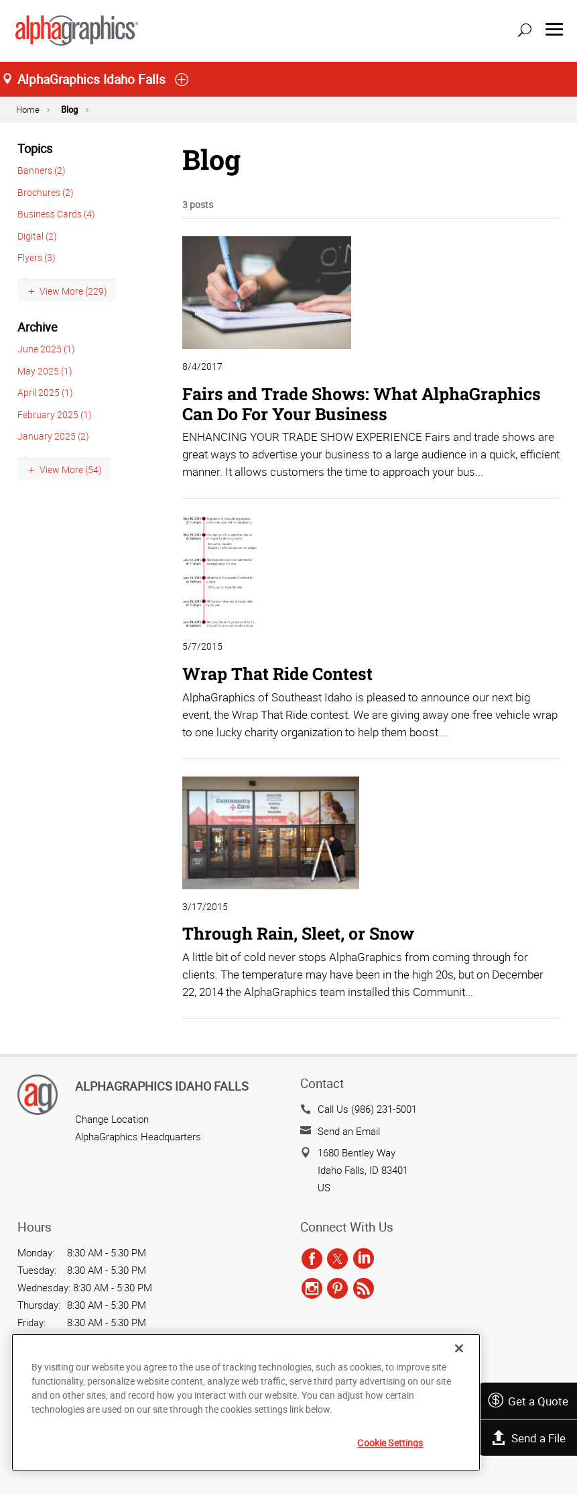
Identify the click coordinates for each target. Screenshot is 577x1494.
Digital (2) (37, 236)
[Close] (459, 1348)
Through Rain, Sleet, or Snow (298, 933)
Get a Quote (527, 1401)
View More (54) (71, 469)
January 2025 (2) (53, 436)
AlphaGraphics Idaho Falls (162, 1086)
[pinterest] (337, 1288)
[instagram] (312, 1288)
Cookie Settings (390, 1442)
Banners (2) (41, 170)
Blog (69, 109)
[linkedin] (363, 1259)
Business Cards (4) (56, 213)
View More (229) (73, 291)
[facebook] (312, 1259)
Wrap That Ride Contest (277, 673)
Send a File (528, 1438)
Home (28, 109)
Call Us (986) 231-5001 (367, 1108)
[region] (245, 1402)
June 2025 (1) (46, 348)
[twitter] (337, 1259)
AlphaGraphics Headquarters (138, 1136)
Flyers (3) (36, 257)
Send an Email (349, 1131)
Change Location (112, 1119)
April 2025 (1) (45, 392)
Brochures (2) (45, 192)
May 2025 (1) (44, 370)
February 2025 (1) (54, 414)
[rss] (363, 1288)
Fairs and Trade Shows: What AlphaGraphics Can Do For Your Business (361, 404)
